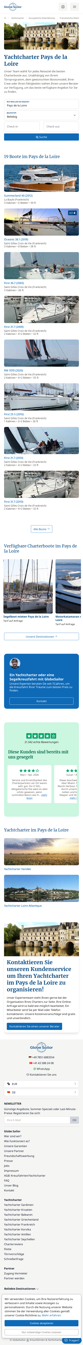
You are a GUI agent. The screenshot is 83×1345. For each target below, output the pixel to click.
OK (74, 1120)
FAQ (6, 1180)
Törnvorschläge (14, 1254)
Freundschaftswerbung (19, 1156)
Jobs (7, 1166)
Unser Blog (11, 1185)
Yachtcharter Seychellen (19, 1239)
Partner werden (14, 1278)
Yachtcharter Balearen (18, 1214)
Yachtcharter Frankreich (19, 1224)
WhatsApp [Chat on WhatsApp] (41, 1069)
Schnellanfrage (13, 1259)
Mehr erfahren (51, 1315)
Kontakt (41, 701)
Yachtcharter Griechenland (21, 1219)
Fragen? (71, 1340)
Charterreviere (13, 1244)
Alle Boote (41, 529)
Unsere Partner (14, 1151)
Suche (41, 137)
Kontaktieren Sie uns (41, 1074)
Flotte (7, 1249)
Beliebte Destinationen (21, 1289)
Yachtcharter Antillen (17, 1234)
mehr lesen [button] (76, 798)
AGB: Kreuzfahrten (16, 1175)
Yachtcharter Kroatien (18, 1210)
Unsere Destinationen (41, 636)
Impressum (11, 1171)
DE (41, 1092)
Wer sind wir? (12, 1136)
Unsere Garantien (15, 1146)
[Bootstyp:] (41, 115)
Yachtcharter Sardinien (18, 1205)
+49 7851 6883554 (41, 1057)
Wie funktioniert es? (17, 1141)
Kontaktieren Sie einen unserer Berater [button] (34, 1026)
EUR (41, 1084)
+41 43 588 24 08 (42, 1063)
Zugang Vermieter (15, 1273)
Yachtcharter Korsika (17, 1229)
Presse (8, 1161)
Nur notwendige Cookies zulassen (41, 1332)
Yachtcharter (37, 1175)
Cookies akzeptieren (41, 1323)
